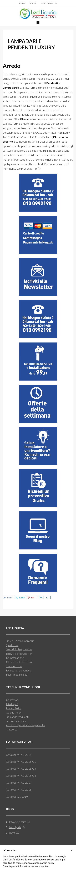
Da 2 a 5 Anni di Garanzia (20, 640)
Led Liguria (15, 827)
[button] (38, 22)
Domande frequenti (17, 716)
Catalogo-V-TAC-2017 (18, 782)
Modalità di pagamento (19, 649)
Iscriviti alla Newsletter (19, 653)
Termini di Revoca (16, 721)
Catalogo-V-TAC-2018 (18, 789)
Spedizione (12, 645)
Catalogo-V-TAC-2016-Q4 (21, 775)
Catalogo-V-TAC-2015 (18, 754)
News (12, 832)
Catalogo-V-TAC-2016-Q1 (21, 761)
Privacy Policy (13, 708)
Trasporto (11, 729)
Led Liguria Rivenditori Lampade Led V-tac (38, 13)
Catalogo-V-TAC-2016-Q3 (21, 768)
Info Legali (12, 704)
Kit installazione (15, 657)
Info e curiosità (17, 821)
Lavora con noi (14, 666)
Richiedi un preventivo (18, 670)
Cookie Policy (13, 712)
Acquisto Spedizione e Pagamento (25, 725)
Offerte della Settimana (19, 662)
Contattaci (12, 699)
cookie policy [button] (47, 863)
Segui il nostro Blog (16, 674)
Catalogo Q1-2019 (17, 796)
